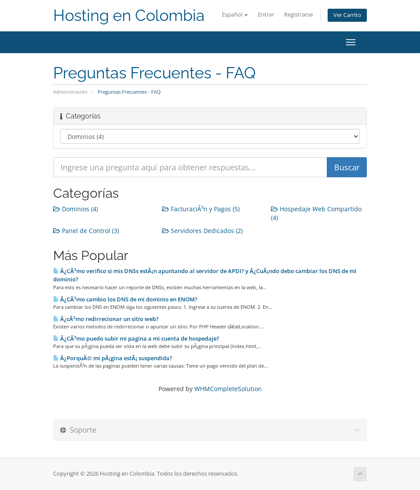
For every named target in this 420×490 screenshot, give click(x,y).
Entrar (266, 14)
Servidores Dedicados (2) (202, 230)
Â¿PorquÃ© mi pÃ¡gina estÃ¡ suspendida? (112, 358)
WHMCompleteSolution (228, 389)
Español (235, 14)
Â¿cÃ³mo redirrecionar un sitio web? (106, 319)
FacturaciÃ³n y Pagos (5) (201, 209)
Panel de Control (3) (86, 230)
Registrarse (298, 14)
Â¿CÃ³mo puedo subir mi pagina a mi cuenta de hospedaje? (136, 338)
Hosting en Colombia (129, 15)
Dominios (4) (75, 209)
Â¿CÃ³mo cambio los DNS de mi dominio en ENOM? (125, 299)
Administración (70, 91)
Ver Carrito (347, 15)
